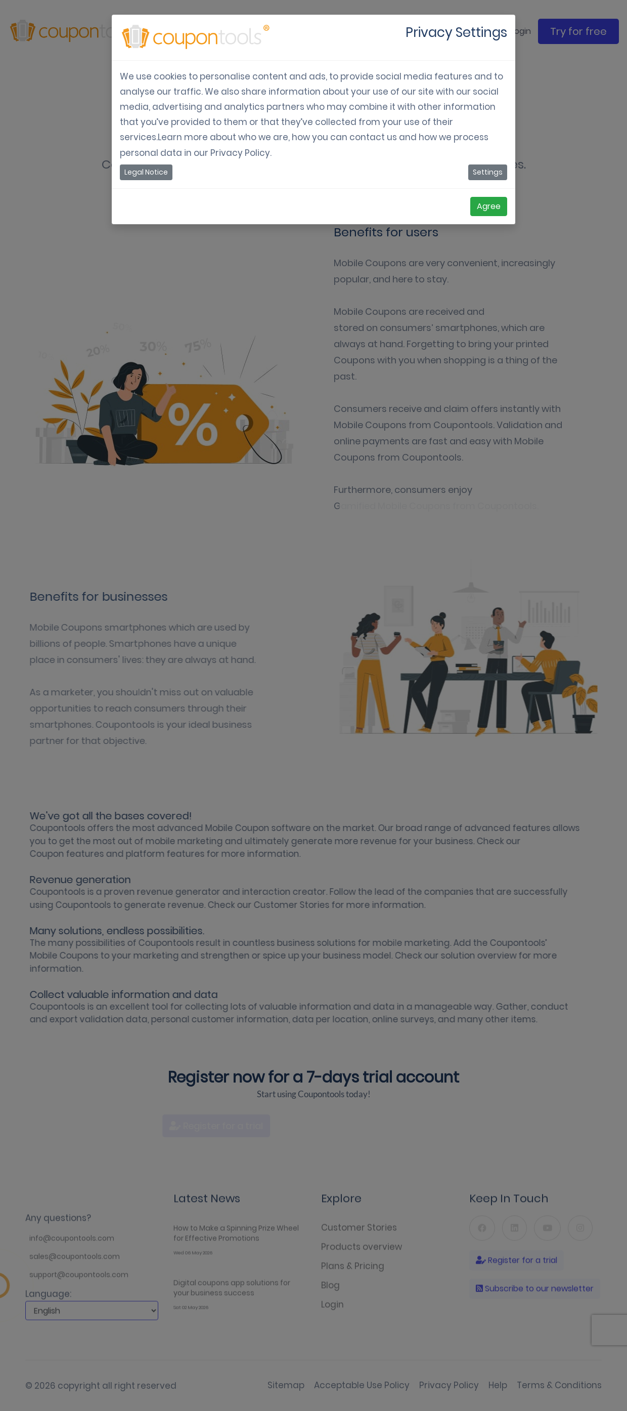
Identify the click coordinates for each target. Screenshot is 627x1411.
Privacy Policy (240, 153)
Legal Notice (146, 172)
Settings (488, 172)
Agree (489, 206)
